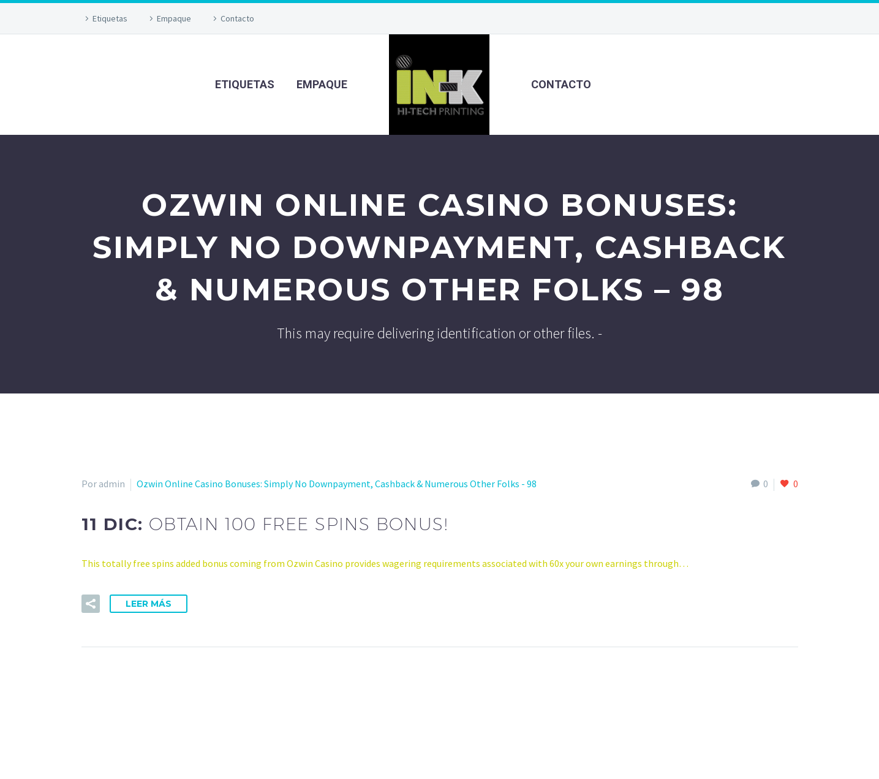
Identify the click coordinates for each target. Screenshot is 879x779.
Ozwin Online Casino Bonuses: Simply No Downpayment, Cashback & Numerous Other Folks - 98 (337, 483)
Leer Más (149, 603)
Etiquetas (109, 18)
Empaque (174, 18)
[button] (90, 604)
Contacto (237, 18)
